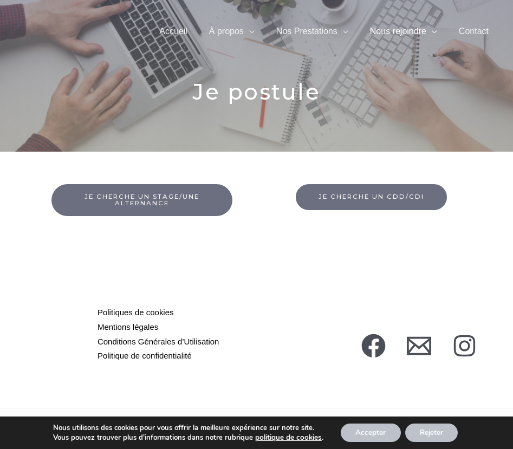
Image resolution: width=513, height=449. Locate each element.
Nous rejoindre (398, 40)
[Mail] (419, 345)
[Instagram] (464, 345)
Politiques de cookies (136, 312)
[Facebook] (373, 345)
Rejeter (431, 432)
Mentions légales (128, 326)
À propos (226, 40)
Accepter (367, 432)
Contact (474, 40)
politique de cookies (285, 437)
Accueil (173, 40)
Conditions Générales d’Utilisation (158, 340)
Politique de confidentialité (145, 354)
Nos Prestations (306, 40)
